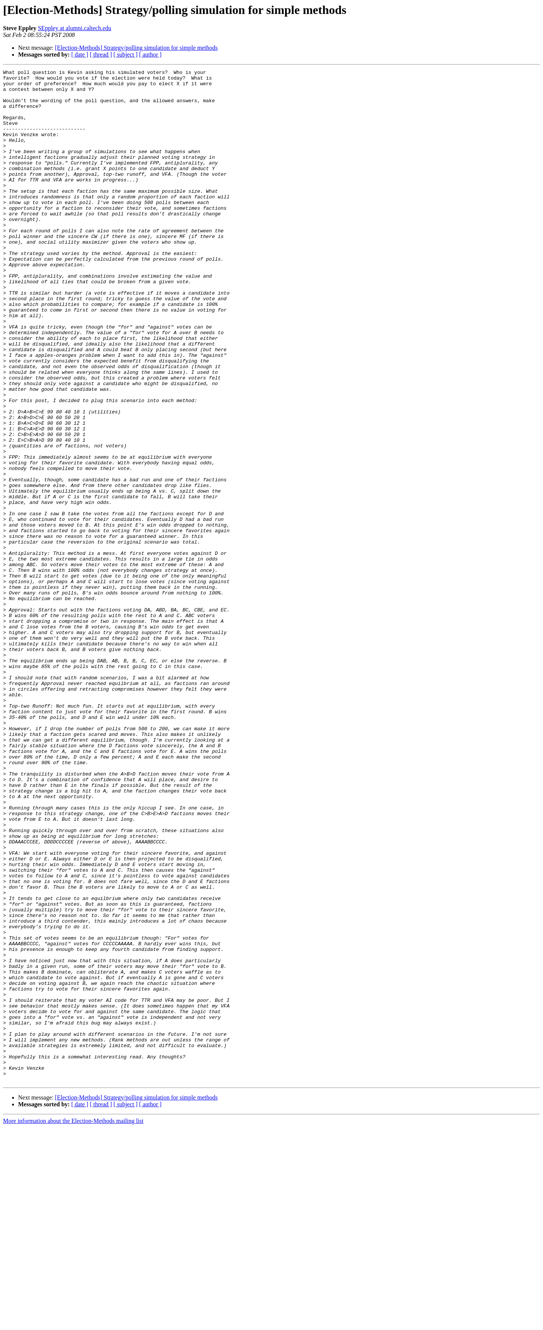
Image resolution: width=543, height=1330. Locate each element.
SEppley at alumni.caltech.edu (74, 28)
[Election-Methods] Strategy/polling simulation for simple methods (136, 48)
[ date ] (79, 54)
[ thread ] (101, 54)
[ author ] (150, 54)
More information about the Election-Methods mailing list (73, 1323)
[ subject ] (126, 54)
